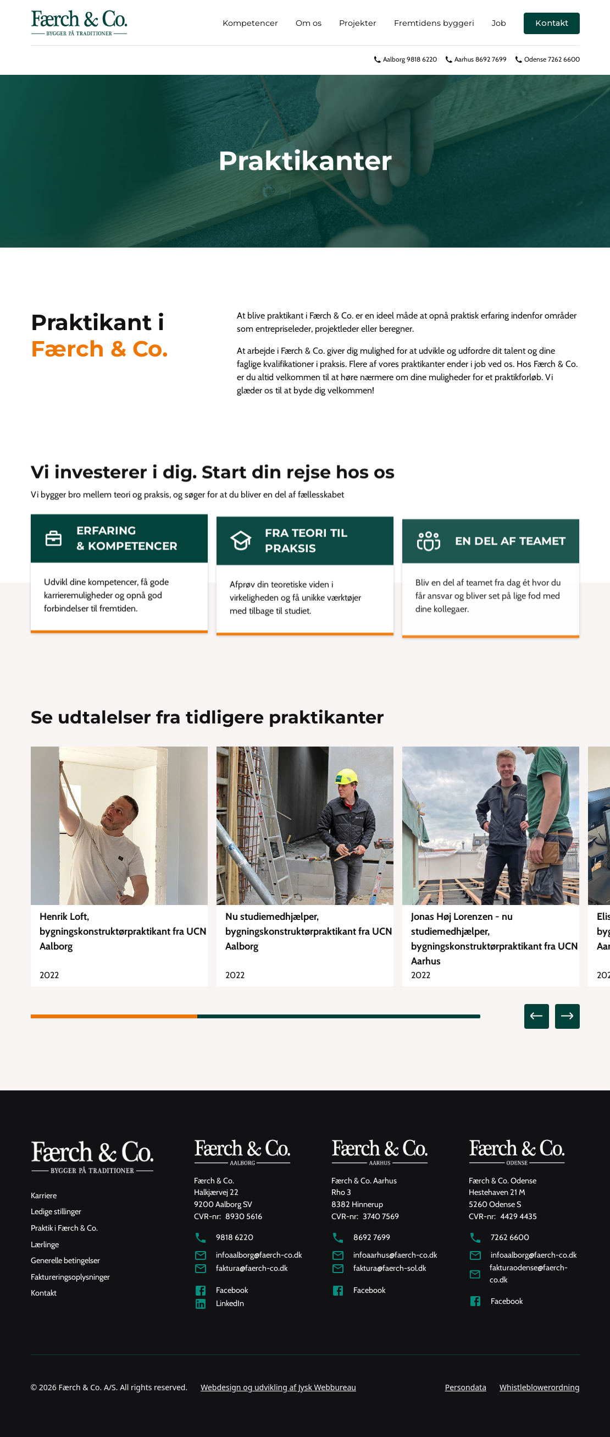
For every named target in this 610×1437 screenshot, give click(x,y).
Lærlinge (45, 1244)
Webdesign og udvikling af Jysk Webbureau (278, 1387)
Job (499, 23)
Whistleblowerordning (539, 1387)
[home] (79, 23)
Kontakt (551, 23)
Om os (308, 23)
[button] (536, 1016)
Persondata (465, 1387)
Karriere (44, 1195)
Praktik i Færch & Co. (64, 1228)
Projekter (357, 23)
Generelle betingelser (65, 1260)
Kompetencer (250, 23)
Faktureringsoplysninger (70, 1277)
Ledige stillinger (56, 1211)
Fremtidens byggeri (434, 23)
